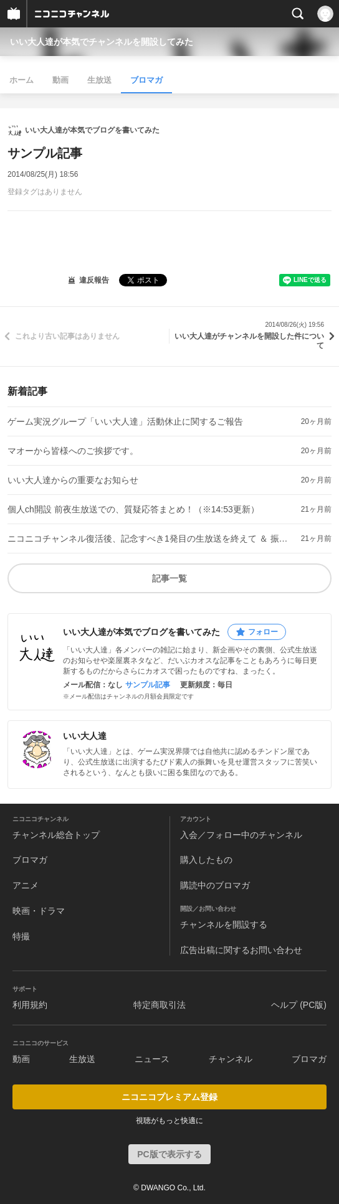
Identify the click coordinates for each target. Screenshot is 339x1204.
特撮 (21, 936)
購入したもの (206, 860)
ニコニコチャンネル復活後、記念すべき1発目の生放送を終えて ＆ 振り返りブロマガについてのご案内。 (149, 538)
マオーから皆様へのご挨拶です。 (72, 450)
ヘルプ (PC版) (299, 1005)
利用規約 (29, 1005)
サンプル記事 (147, 685)
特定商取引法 (159, 1005)
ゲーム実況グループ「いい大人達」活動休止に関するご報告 (125, 421)
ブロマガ (146, 80)
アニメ (25, 885)
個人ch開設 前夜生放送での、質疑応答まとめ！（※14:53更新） (133, 509)
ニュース (152, 1059)
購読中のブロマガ (215, 885)
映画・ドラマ (38, 911)
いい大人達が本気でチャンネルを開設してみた (101, 42)
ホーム (21, 80)
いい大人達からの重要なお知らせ (72, 480)
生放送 (99, 80)
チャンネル (230, 1059)
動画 (60, 80)
